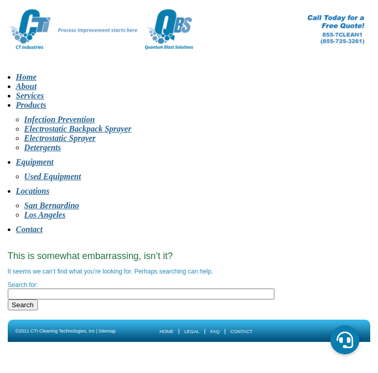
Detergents (42, 147)
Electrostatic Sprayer (60, 138)
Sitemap (107, 331)
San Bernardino (51, 205)
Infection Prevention (59, 119)
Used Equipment (52, 176)
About (26, 86)
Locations (33, 191)
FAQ (215, 331)
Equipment (35, 161)
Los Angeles (45, 214)
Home (26, 77)
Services (30, 95)
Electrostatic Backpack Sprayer (78, 128)
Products (31, 105)
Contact (29, 229)
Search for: (23, 285)
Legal (191, 331)
